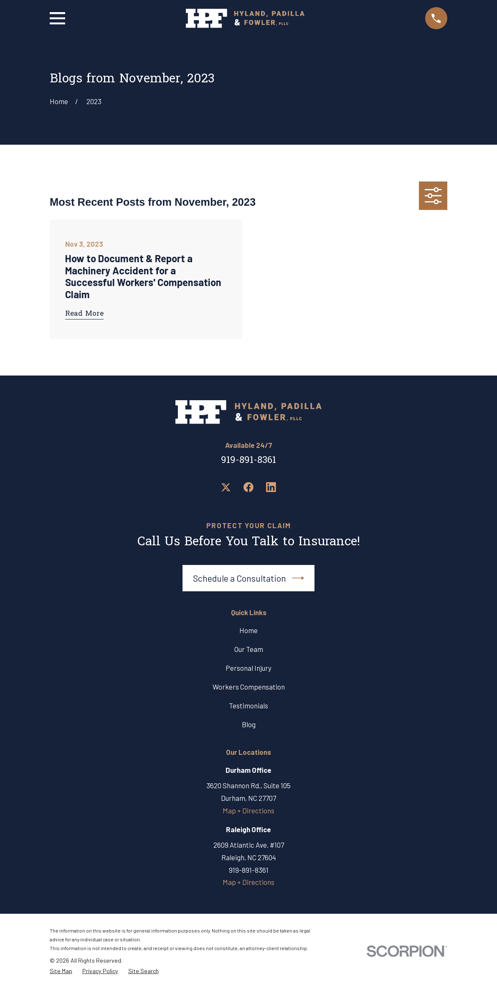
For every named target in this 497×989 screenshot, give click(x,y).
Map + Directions (248, 810)
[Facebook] (248, 487)
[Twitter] (226, 487)
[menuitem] (61, 971)
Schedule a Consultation (248, 578)
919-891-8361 (248, 461)
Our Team (248, 649)
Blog (249, 724)
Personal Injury (248, 668)
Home (248, 630)
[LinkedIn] (271, 487)
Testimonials (248, 705)
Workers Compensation (249, 686)
